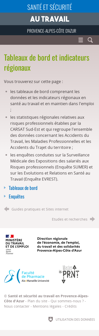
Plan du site (37, 301)
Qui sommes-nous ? (67, 301)
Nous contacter (17, 306)
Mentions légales (47, 306)
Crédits (71, 306)
